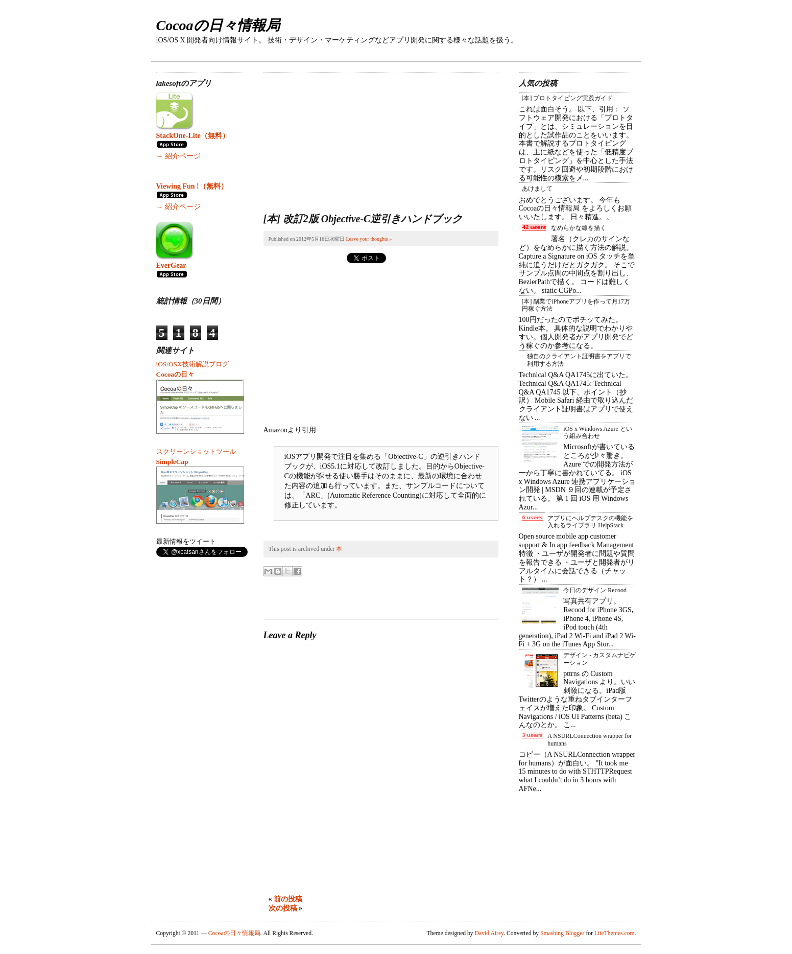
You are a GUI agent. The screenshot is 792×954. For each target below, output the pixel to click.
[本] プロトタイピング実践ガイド (567, 98)
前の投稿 (288, 899)
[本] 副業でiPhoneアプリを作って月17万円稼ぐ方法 (576, 305)
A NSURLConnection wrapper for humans (589, 739)
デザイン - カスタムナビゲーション (599, 658)
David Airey (489, 933)
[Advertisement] (340, 137)
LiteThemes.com (614, 933)
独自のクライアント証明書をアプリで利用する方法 (579, 360)
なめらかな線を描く (578, 227)
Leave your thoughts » (369, 239)
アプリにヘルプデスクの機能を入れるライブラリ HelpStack (590, 522)
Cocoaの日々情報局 (218, 25)
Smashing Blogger (562, 933)
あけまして (537, 188)
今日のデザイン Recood (595, 590)
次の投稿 (283, 908)
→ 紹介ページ (178, 156)
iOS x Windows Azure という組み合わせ (597, 432)
